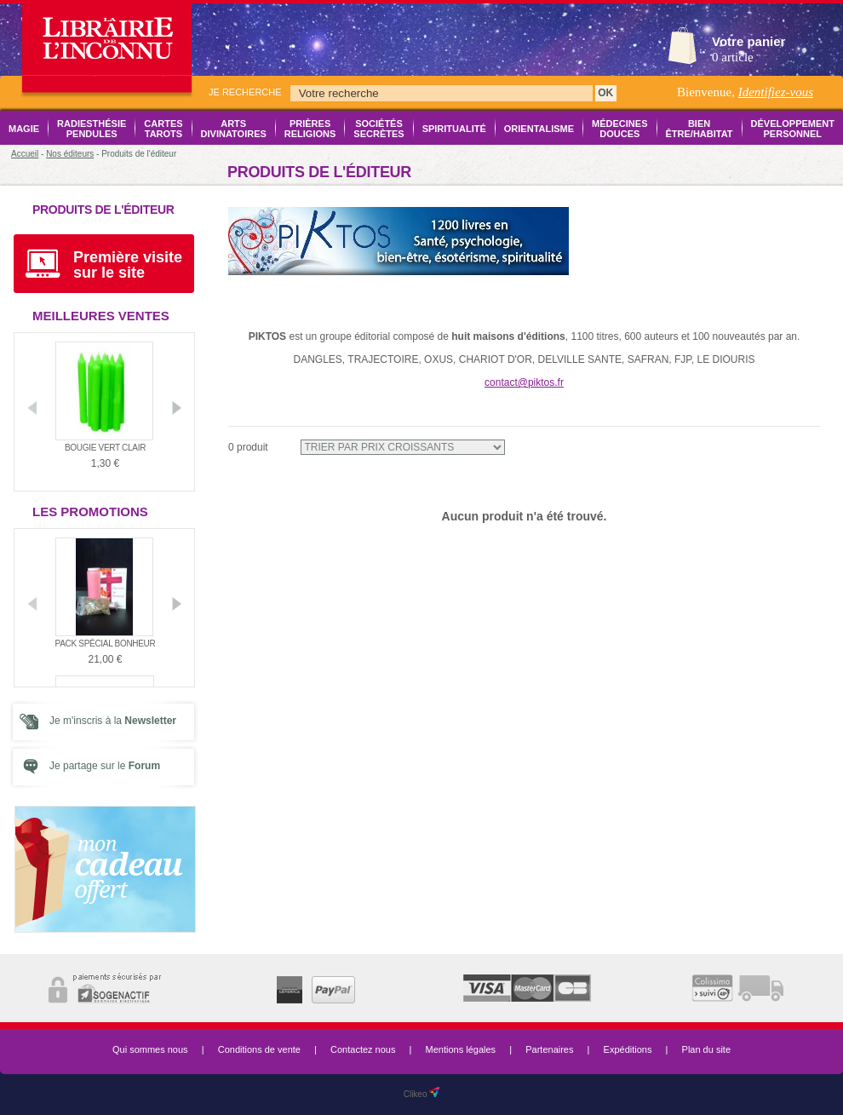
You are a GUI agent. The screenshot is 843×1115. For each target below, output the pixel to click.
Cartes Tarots (163, 128)
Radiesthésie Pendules (91, 128)
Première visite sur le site (127, 265)
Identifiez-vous (775, 92)
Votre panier (748, 41)
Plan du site (706, 1049)
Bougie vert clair (105, 447)
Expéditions (628, 1049)
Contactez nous (362, 1049)
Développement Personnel (792, 128)
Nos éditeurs (70, 153)
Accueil (24, 153)
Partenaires (549, 1049)
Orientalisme (539, 129)
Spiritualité (454, 129)
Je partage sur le (104, 766)
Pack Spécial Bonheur (105, 643)
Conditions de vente (259, 1049)
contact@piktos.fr (524, 382)
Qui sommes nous (150, 1049)
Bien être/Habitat (699, 128)
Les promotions (90, 511)
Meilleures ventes (100, 315)
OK (605, 93)
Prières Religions (310, 128)
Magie (24, 129)
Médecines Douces (619, 128)
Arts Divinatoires (234, 128)
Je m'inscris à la (112, 721)
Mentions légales (461, 1049)
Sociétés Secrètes (378, 128)
